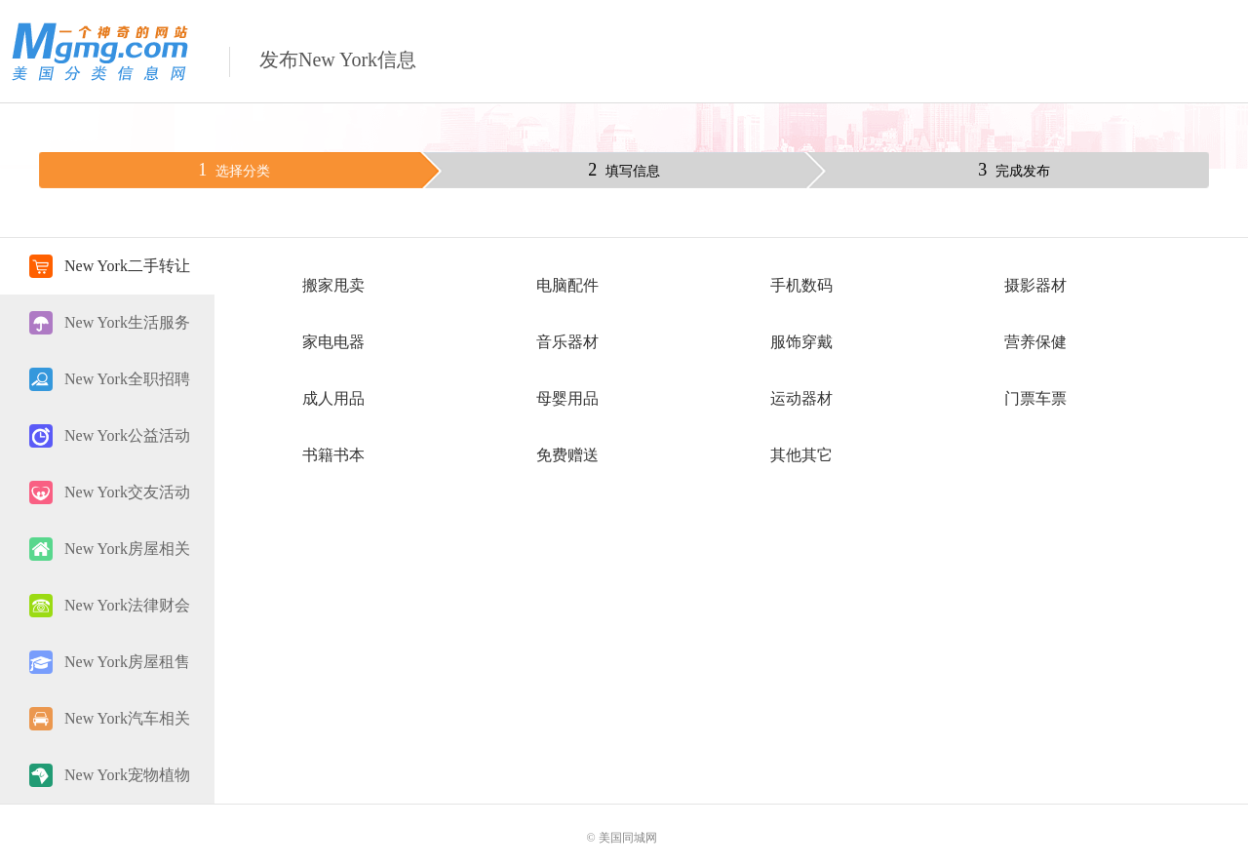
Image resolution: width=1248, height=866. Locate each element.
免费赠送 (567, 455)
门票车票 (1035, 398)
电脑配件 (567, 285)
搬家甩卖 (333, 285)
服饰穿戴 (801, 342)
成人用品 (333, 398)
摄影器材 (1035, 285)
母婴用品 (567, 398)
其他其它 (801, 455)
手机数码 (801, 285)
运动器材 (801, 398)
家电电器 (333, 342)
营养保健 (1035, 342)
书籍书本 (333, 455)
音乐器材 (567, 342)
